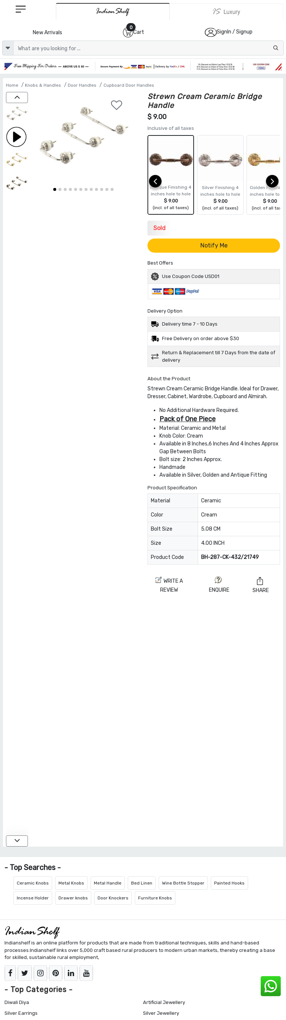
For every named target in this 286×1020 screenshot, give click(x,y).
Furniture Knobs (155, 898)
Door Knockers (113, 898)
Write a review (169, 584)
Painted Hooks (229, 883)
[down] (17, 841)
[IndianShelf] (113, 11)
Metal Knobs (71, 883)
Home (12, 85)
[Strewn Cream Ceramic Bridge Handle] (17, 115)
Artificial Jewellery (164, 1002)
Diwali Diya (16, 1002)
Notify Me (214, 245)
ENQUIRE (219, 584)
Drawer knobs (73, 898)
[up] (17, 97)
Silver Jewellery (161, 1013)
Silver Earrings (21, 1013)
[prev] (155, 181)
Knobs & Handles (43, 85)
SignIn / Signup (234, 32)
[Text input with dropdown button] (148, 48)
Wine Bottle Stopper (183, 883)
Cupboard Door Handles (129, 85)
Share (260, 585)
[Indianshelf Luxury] (226, 11)
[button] (54, 189)
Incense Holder (33, 898)
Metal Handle (107, 883)
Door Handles (82, 85)
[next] (272, 181)
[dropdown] (7, 48)
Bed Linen (141, 883)
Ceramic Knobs (33, 883)
